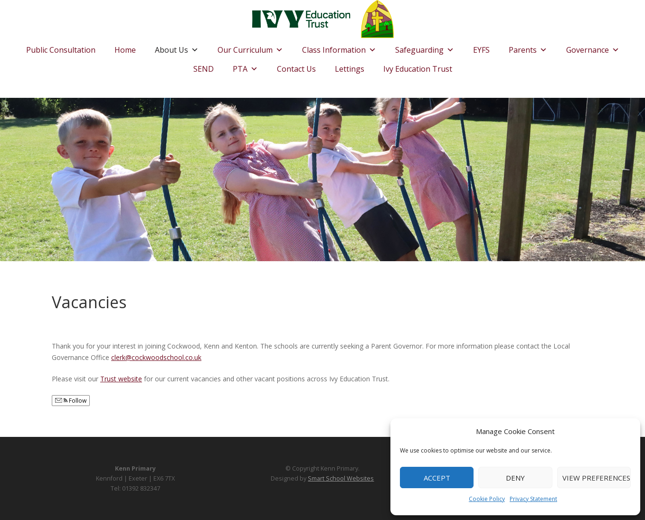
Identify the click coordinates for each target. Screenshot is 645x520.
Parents (528, 47)
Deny (515, 477)
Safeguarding (424, 47)
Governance (592, 47)
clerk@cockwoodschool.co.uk (156, 357)
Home (125, 50)
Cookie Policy (487, 499)
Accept (437, 477)
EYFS (481, 50)
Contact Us (296, 69)
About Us (177, 47)
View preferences (596, 477)
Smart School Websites (341, 478)
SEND (203, 69)
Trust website (121, 378)
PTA (245, 66)
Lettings (349, 69)
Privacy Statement (533, 499)
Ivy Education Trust (417, 69)
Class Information (339, 47)
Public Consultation (60, 50)
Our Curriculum (250, 47)
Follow (70, 401)
